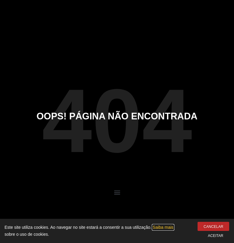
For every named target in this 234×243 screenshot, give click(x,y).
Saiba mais (163, 227)
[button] (117, 192)
